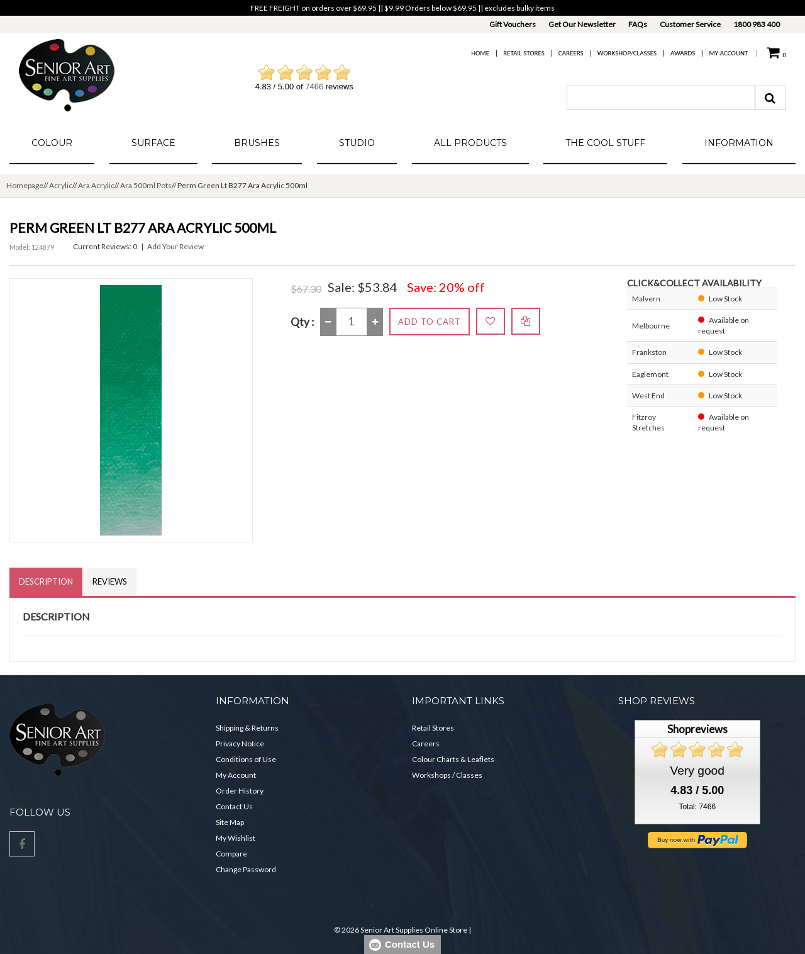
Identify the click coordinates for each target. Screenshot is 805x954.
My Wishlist (235, 838)
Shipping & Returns (247, 727)
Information (739, 143)
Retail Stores (524, 53)
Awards (682, 53)
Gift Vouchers (512, 24)
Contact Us (234, 806)
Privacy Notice (240, 743)
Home (480, 53)
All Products (470, 143)
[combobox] (661, 98)
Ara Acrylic (96, 185)
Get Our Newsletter (582, 24)
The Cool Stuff (605, 143)
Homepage (24, 185)
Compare (231, 853)
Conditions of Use (246, 759)
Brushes (257, 143)
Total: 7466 (697, 806)
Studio (357, 143)
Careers (571, 53)
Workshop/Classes (627, 53)
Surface (153, 143)
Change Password (246, 869)
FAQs (637, 24)
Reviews (109, 581)
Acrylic (60, 185)
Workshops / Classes (447, 775)
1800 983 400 (756, 24)
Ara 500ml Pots (146, 185)
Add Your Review (175, 246)
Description (46, 581)
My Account (728, 53)
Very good (697, 770)
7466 (314, 86)
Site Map (230, 822)
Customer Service (690, 24)
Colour (51, 143)
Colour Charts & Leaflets (453, 759)
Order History (240, 790)
